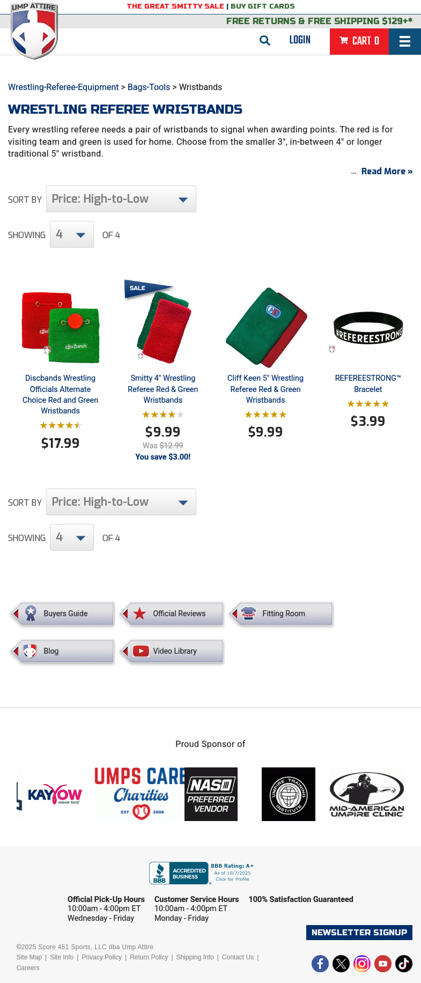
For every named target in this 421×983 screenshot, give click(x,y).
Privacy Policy (102, 957)
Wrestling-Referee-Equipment (63, 87)
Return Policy (149, 957)
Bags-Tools (149, 87)
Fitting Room (283, 613)
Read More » (387, 171)
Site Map (29, 957)
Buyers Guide (66, 613)
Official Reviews (179, 613)
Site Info (61, 957)
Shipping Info (195, 957)
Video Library (174, 651)
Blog (51, 651)
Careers (28, 968)
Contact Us (238, 957)
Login (300, 40)
